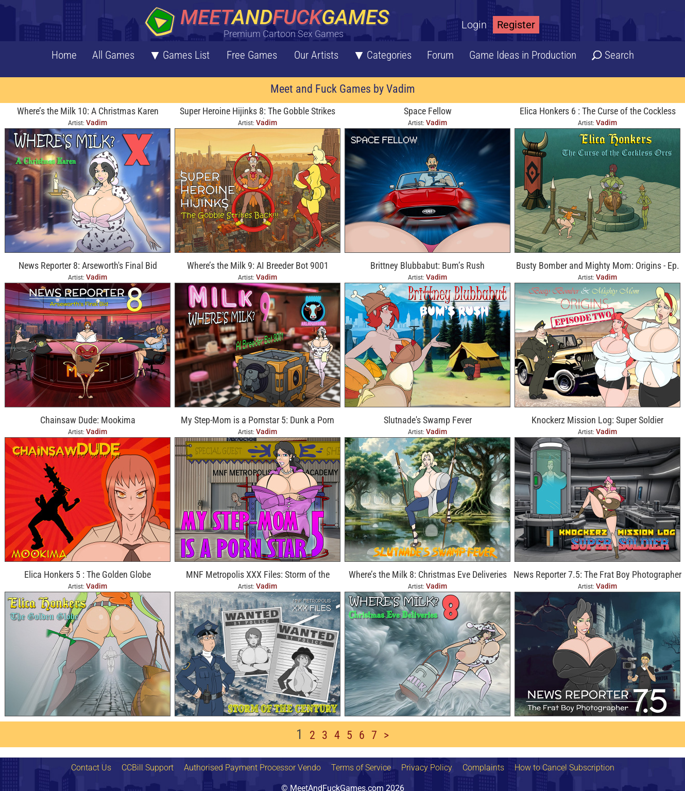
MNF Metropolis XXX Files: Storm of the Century (258, 575)
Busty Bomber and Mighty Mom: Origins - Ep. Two (597, 266)
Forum (440, 55)
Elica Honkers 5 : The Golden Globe (87, 574)
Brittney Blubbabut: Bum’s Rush (427, 265)
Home (64, 55)
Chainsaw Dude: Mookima (87, 420)
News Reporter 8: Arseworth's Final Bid (88, 265)
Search (619, 55)
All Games (113, 55)
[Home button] (270, 23)
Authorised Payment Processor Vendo (252, 767)
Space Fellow (428, 111)
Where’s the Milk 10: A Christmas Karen (88, 111)
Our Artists (316, 55)
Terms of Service (361, 767)
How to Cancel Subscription (564, 767)
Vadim (96, 122)
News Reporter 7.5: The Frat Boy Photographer (597, 574)
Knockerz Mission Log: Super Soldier (597, 420)
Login (474, 25)
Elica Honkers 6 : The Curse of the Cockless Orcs (598, 112)
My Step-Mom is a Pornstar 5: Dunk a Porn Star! (257, 421)
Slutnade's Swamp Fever (428, 420)
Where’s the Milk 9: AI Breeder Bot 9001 (258, 265)
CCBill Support (148, 767)
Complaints (483, 767)
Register (516, 25)
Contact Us (91, 767)
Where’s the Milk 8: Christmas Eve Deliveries (428, 574)
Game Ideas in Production (522, 55)
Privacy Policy (426, 767)
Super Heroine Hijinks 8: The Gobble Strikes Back (257, 112)
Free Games (252, 55)
